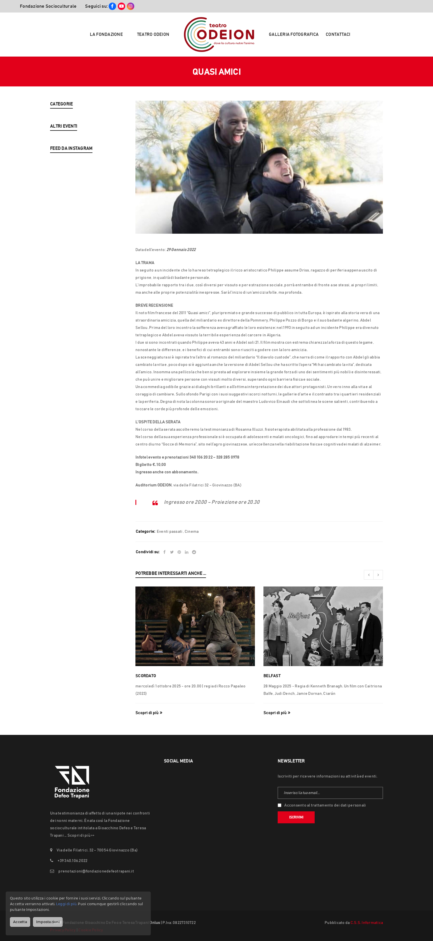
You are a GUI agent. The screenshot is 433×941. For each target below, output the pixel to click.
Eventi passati (63, 148)
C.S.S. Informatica (366, 923)
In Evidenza (60, 120)
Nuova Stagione (64, 134)
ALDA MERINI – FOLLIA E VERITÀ (79, 212)
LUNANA (58, 254)
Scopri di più (146, 713)
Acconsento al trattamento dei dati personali (325, 805)
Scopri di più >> (81, 836)
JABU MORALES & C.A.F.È (73, 226)
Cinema (192, 532)
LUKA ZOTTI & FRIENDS (71, 184)
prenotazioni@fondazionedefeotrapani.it (96, 871)
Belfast (272, 676)
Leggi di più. (66, 904)
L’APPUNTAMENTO (67, 198)
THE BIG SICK (62, 240)
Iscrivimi (296, 817)
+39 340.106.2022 (72, 861)
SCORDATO (145, 676)
